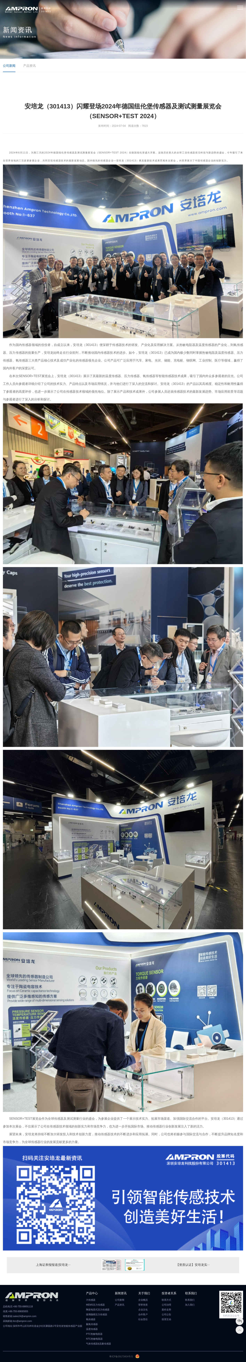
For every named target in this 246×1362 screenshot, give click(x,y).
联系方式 (166, 1300)
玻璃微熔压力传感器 (96, 1314)
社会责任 (143, 1319)
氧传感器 (90, 1319)
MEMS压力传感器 (95, 1304)
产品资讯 (29, 65)
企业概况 (143, 1300)
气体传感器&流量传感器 (98, 1343)
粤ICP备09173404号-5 (121, 1356)
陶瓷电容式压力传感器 (97, 1309)
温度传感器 (92, 1329)
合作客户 (143, 1314)
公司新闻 (9, 65)
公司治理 (166, 1304)
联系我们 (189, 1300)
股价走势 (166, 1309)
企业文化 (143, 1309)
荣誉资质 (143, 1304)
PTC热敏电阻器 (94, 1334)
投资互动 (166, 1319)
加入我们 (189, 1304)
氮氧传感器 (92, 1324)
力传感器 (90, 1300)
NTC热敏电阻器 (94, 1338)
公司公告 (166, 1314)
